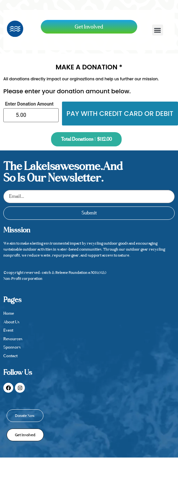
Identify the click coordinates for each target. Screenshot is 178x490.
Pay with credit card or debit (120, 113)
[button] (157, 30)
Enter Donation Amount (29, 104)
